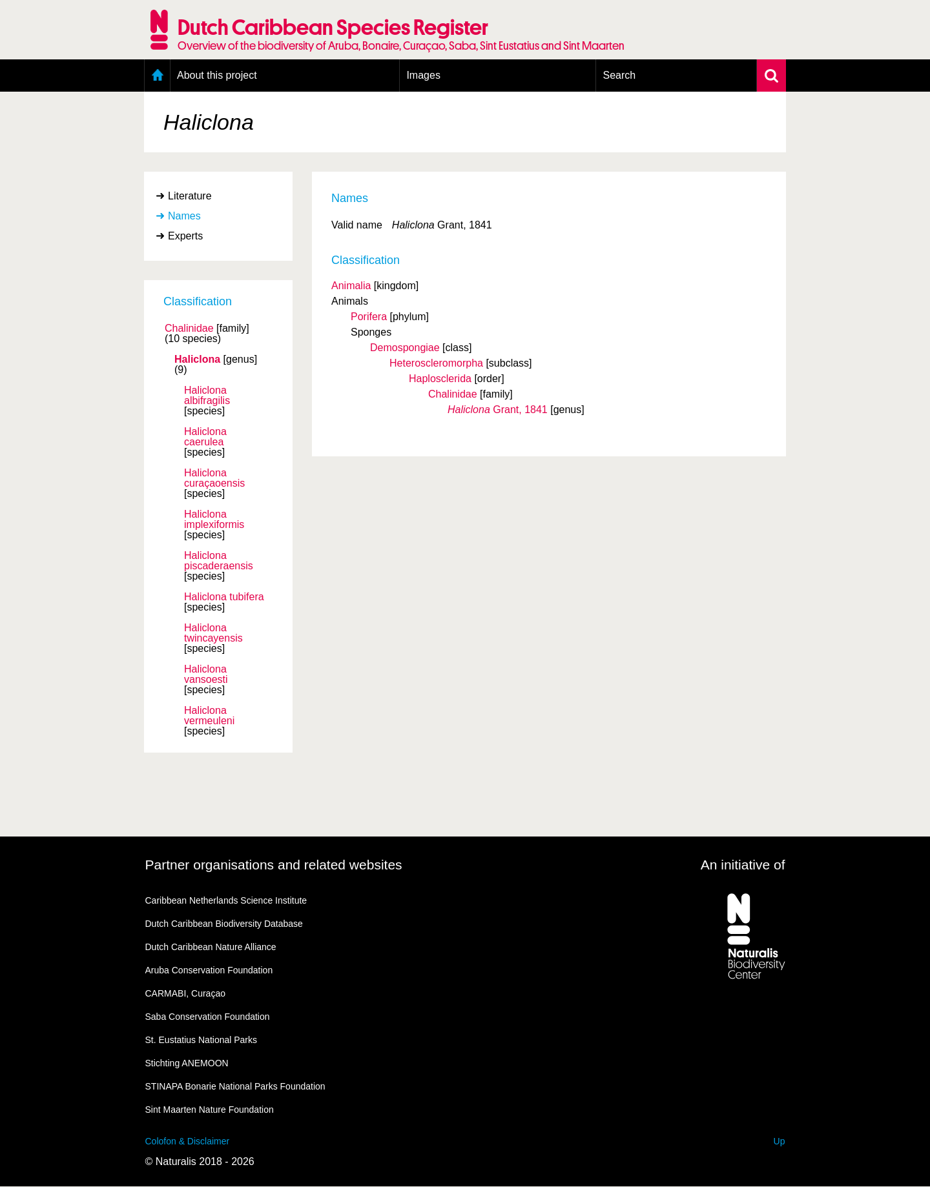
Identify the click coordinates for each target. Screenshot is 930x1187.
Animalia (351, 285)
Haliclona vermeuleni (209, 715)
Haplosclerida (440, 378)
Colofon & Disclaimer (187, 1141)
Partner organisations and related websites (273, 864)
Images (423, 75)
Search (619, 75)
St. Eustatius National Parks (201, 1040)
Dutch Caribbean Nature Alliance (210, 947)
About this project (217, 75)
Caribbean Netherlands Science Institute (226, 900)
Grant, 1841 (498, 409)
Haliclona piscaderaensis (218, 561)
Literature (190, 195)
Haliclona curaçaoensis (214, 478)
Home (157, 75)
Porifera (369, 316)
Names (184, 215)
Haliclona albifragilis (207, 395)
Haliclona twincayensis (213, 633)
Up (779, 1141)
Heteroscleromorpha (436, 363)
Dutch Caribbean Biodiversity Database (224, 923)
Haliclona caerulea (205, 437)
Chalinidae (189, 328)
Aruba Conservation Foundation (209, 970)
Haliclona (197, 359)
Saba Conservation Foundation (207, 1016)
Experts (185, 235)
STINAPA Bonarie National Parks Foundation (235, 1086)
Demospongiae (405, 347)
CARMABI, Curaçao (185, 993)
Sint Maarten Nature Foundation (209, 1109)
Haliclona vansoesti (206, 674)
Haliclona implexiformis (214, 519)
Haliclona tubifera (224, 597)
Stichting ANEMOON (187, 1063)
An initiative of (743, 864)
